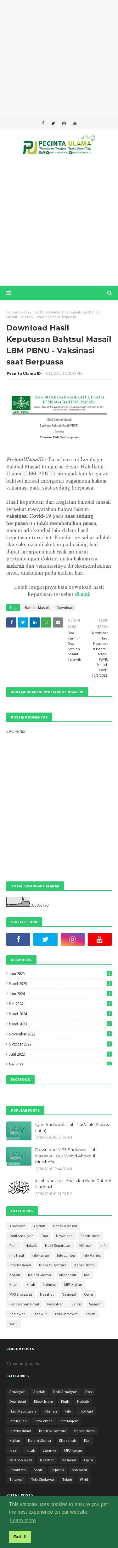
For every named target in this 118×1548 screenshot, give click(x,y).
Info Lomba (66, 1255)
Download (32, 312)
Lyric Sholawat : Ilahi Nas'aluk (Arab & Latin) (72, 1127)
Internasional (20, 1265)
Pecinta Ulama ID (24, 373)
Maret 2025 (60, 983)
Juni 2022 (60, 1054)
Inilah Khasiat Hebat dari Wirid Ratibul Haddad (73, 1184)
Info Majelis (92, 1255)
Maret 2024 (60, 1014)
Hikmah (86, 1245)
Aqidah (39, 1226)
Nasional (69, 1294)
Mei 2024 (60, 1003)
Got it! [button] (19, 1536)
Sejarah (95, 1304)
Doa (45, 1235)
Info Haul (16, 1255)
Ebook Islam (90, 1235)
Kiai (87, 1274)
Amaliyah (17, 1226)
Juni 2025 (60, 973)
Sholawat (17, 1313)
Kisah (14, 1284)
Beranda (13, 312)
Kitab (30, 1284)
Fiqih (13, 1245)
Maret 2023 (60, 1024)
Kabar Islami (84, 1265)
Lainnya (49, 1284)
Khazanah (67, 1274)
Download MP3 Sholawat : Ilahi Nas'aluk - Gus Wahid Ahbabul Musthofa (66, 1155)
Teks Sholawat (66, 1313)
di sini (82, 594)
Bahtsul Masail (37, 607)
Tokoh (90, 1313)
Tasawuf (40, 1313)
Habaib (31, 1245)
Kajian (14, 1274)
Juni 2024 (60, 993)
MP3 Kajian (73, 1284)
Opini (88, 1294)
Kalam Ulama (39, 1274)
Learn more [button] (23, 1520)
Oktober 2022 (60, 1044)
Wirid (13, 1323)
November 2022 (60, 1034)
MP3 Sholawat (20, 1294)
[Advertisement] (59, 59)
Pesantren (55, 1304)
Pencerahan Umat (24, 1304)
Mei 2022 (60, 1064)
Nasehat (47, 1294)
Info (103, 1245)
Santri (76, 1304)
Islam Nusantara (52, 1265)
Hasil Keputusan (58, 1245)
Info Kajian (40, 1255)
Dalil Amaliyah (21, 1235)
